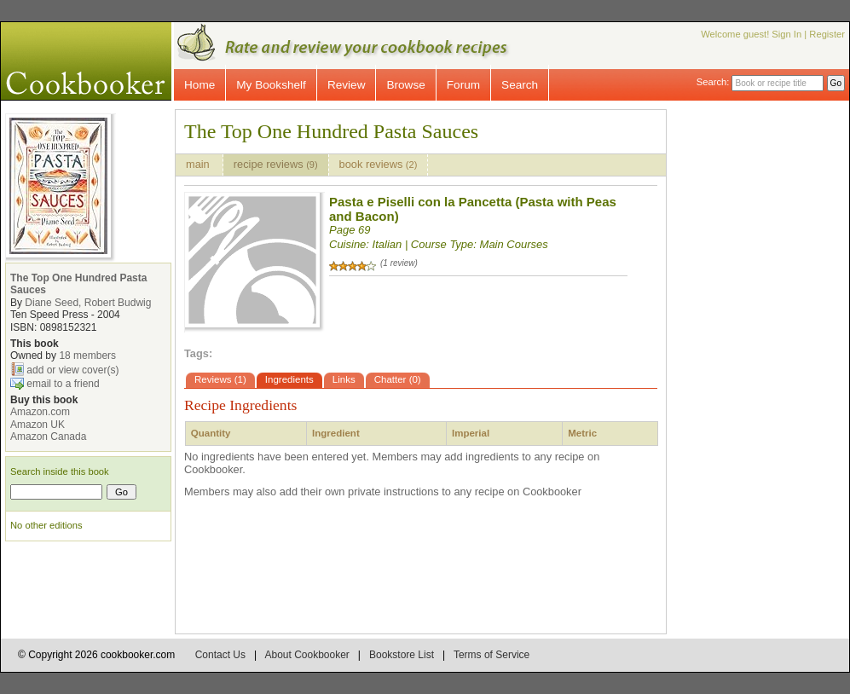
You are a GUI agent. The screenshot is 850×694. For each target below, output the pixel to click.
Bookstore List (401, 655)
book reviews (378, 164)
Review (346, 84)
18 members (87, 355)
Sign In (786, 34)
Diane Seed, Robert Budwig (88, 303)
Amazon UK (37, 425)
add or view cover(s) (72, 369)
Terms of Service (491, 655)
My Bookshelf (271, 84)
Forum (463, 84)
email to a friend (62, 383)
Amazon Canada (48, 436)
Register (827, 34)
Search (519, 84)
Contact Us (220, 655)
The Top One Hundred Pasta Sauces (331, 131)
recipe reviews (276, 164)
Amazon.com (40, 412)
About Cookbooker (306, 655)
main (199, 164)
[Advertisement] (772, 365)
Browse (405, 84)
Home (199, 84)
